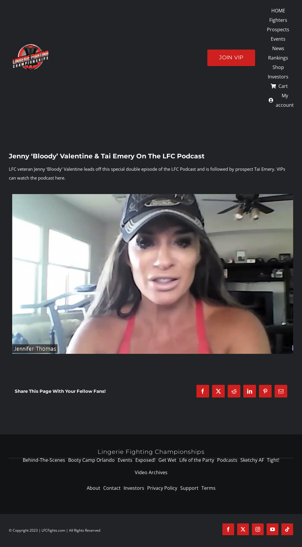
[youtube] (272, 529)
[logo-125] (30, 45)
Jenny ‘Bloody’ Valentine (58, 169)
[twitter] (243, 529)
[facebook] (228, 529)
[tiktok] (287, 529)
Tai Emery (264, 169)
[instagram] (258, 529)
